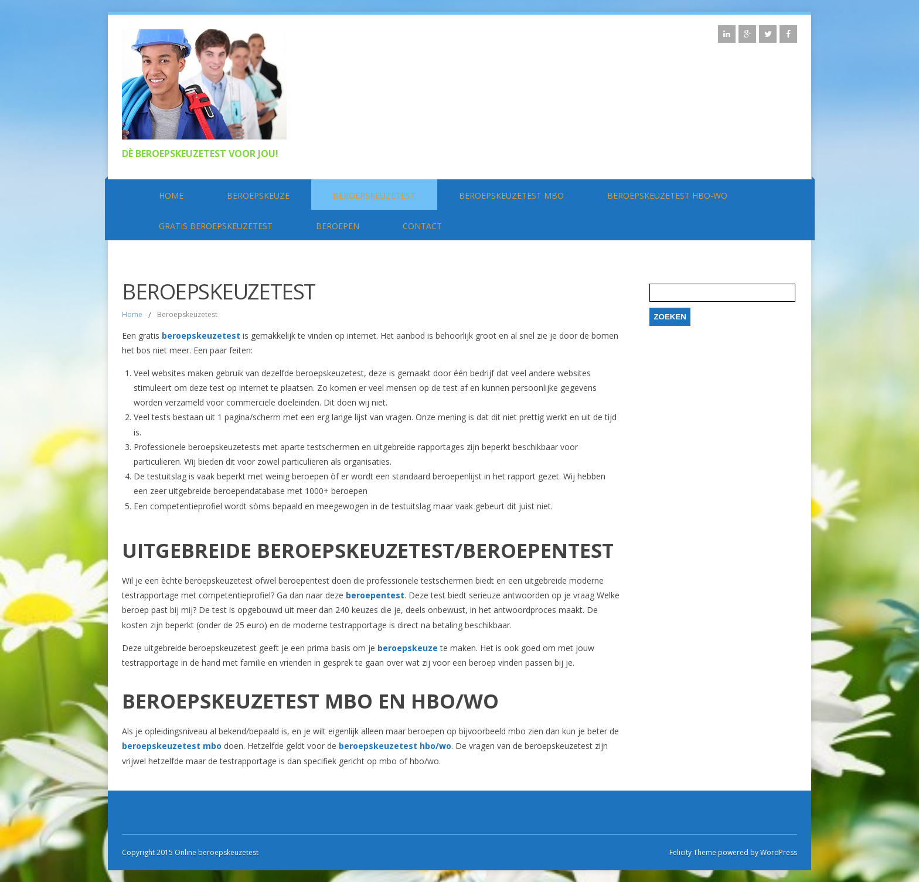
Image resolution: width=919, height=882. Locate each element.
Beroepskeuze (258, 195)
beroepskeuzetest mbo (172, 745)
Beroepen (337, 225)
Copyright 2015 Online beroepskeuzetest (190, 852)
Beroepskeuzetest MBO (511, 195)
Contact (422, 225)
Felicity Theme (692, 852)
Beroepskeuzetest (374, 195)
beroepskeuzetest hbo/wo (395, 745)
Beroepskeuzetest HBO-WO (667, 195)
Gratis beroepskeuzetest (216, 225)
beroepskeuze (407, 647)
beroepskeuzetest (201, 335)
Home (171, 195)
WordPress (777, 852)
